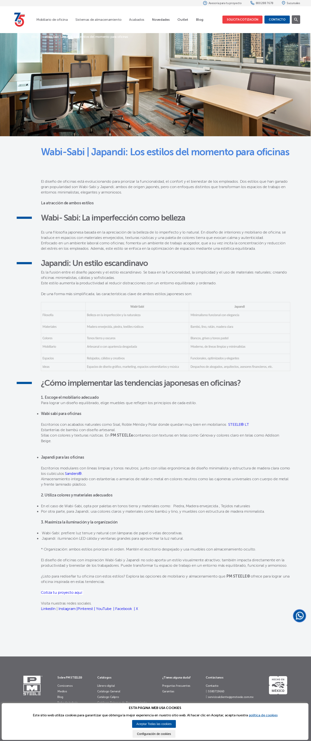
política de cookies (263, 715)
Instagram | (68, 608)
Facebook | (125, 608)
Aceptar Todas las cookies (154, 724)
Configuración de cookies (154, 734)
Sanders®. (74, 473)
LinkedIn (48, 608)
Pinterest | (86, 608)
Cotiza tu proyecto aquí (62, 592)
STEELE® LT (238, 424)
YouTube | (104, 608)
